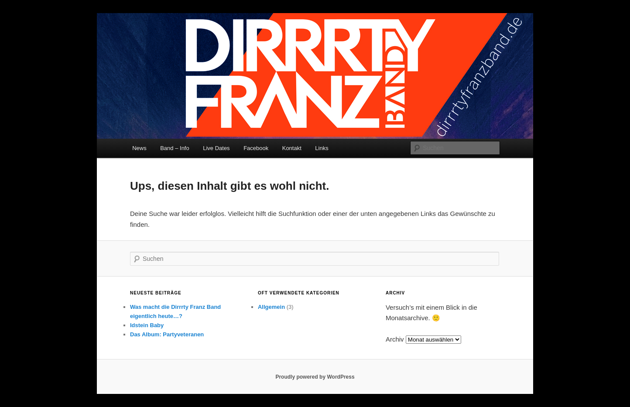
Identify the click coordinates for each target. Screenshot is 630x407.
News (139, 148)
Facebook (255, 148)
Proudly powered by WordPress (314, 377)
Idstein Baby (147, 325)
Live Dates (216, 148)
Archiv (395, 339)
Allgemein (271, 307)
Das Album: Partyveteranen (167, 334)
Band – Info (174, 148)
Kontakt (291, 148)
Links (321, 148)
